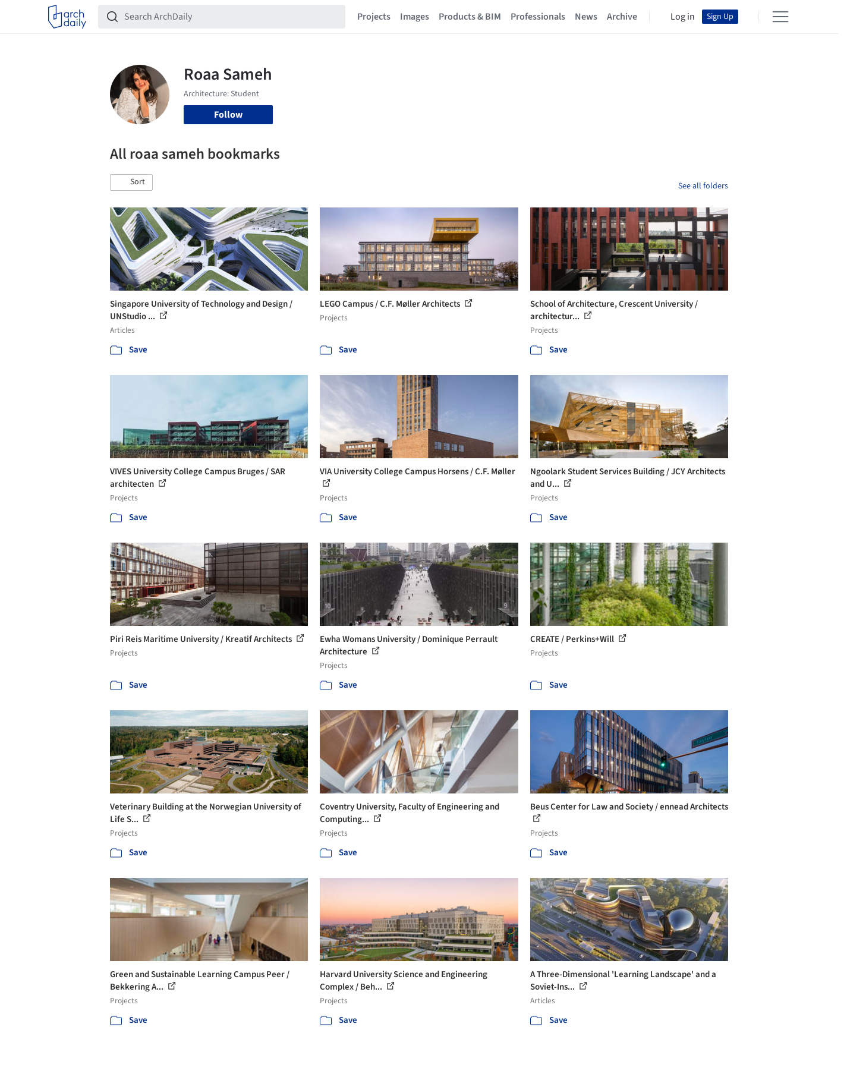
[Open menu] (780, 16)
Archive (622, 16)
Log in (682, 16)
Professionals (538, 16)
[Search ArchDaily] (231, 17)
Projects (374, 16)
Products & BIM (470, 16)
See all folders (703, 186)
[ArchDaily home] (67, 17)
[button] (131, 182)
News (586, 16)
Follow (228, 114)
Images (414, 16)
